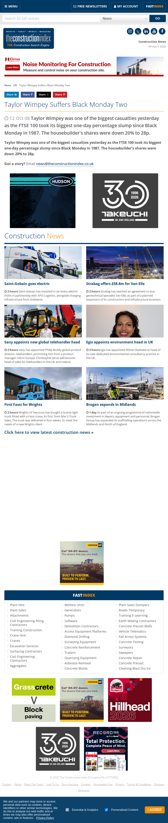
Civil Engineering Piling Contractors (27, 623)
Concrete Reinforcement (82, 647)
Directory (84, 790)
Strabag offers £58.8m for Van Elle (115, 283)
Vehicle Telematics (132, 631)
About (17, 784)
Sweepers (126, 653)
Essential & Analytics (82, 809)
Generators (73, 610)
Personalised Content (121, 809)
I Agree (155, 810)
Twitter (138, 31)
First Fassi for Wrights (23, 404)
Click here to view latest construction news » (49, 432)
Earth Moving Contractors (137, 621)
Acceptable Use (103, 784)
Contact (6, 784)
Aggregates (18, 666)
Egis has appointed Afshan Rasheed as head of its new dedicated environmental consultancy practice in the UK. (123, 354)
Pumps (70, 615)
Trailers (70, 653)
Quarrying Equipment (80, 658)
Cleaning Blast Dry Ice (135, 668)
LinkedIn (146, 31)
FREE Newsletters (92, 6)
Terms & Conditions (139, 784)
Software (71, 621)
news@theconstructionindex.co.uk (65, 163)
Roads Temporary (132, 610)
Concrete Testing (131, 642)
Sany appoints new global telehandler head (42, 342)
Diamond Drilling (77, 637)
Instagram (130, 31)
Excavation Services (24, 646)
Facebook (162, 31)
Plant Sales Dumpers (134, 605)
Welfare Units (74, 605)
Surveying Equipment (80, 642)
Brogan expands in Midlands (111, 404)
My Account (127, 6)
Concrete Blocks (76, 668)
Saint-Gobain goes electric (27, 283)
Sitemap (159, 784)
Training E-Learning (133, 615)
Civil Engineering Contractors (22, 658)
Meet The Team (34, 784)
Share (10, 94)
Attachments (19, 615)
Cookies (86, 784)
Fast (154, 6)
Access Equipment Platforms (85, 631)
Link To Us (52, 784)
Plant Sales (18, 610)
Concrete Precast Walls (135, 626)
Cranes (15, 640)
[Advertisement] (84, 486)
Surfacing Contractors (26, 651)
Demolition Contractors (81, 626)
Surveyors (126, 647)
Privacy (120, 784)
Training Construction (26, 630)
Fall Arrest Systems (133, 637)
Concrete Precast (131, 663)
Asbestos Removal (78, 663)
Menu (13, 6)
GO (157, 18)
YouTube (154, 31)
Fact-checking (70, 784)
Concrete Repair (130, 658)
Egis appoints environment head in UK (119, 342)
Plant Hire (17, 605)
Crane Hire (18, 635)
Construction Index (28, 38)
